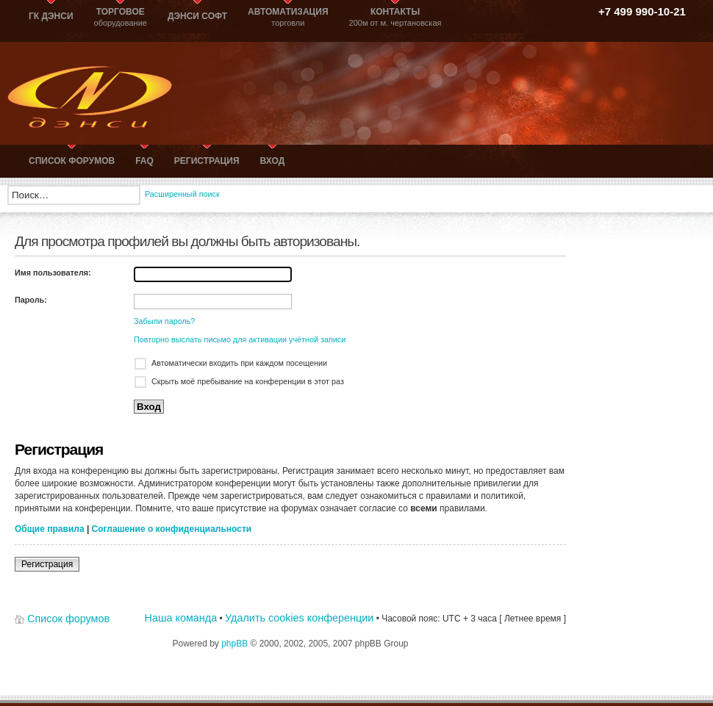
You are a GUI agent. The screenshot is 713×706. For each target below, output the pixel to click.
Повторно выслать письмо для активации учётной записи (239, 339)
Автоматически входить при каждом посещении (239, 363)
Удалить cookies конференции (299, 618)
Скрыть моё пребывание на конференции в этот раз (247, 381)
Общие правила (50, 529)
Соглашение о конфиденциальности (172, 529)
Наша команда (181, 618)
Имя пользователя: (53, 272)
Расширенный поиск (182, 194)
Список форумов (68, 618)
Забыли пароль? (164, 321)
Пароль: (31, 299)
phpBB (234, 643)
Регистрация (47, 564)
